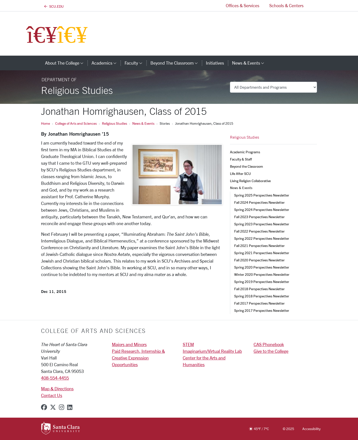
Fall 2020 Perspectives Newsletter (259, 260)
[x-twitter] (53, 407)
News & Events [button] (250, 62)
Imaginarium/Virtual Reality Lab (212, 351)
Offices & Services (242, 5)
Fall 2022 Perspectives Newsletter (259, 231)
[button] (313, 5)
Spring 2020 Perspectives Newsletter (261, 267)
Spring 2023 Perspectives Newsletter (261, 224)
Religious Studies (114, 123)
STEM (188, 344)
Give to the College (271, 351)
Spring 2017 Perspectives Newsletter (261, 310)
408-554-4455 (55, 377)
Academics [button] (106, 62)
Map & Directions (57, 388)
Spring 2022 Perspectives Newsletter (261, 238)
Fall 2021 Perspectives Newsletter (259, 245)
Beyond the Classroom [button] (176, 62)
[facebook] (44, 407)
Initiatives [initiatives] (215, 62)
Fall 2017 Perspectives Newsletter (259, 303)
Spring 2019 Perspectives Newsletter (261, 282)
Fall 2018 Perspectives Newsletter (259, 289)
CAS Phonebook (269, 344)
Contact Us (51, 395)
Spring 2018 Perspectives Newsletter (261, 296)
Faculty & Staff (241, 159)
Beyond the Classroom (246, 166)
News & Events (143, 123)
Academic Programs (245, 152)
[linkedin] (69, 407)
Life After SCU (240, 173)
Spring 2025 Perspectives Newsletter (261, 195)
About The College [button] (66, 62)
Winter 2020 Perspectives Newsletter (261, 274)
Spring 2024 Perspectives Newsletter (261, 209)
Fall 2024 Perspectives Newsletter (259, 202)
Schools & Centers (286, 5)
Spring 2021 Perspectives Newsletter (261, 253)
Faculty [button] (135, 62)
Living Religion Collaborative (250, 181)
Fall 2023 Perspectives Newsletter (259, 217)
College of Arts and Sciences (76, 123)
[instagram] (61, 407)
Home (45, 123)
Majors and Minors (129, 344)
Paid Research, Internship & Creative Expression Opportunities (138, 358)
